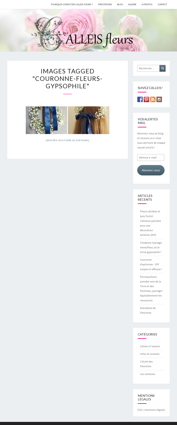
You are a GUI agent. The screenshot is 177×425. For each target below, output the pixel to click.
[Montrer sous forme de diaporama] (67, 140)
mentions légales (154, 409)
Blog (120, 4)
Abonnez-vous (151, 170)
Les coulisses (147, 374)
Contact (162, 4)
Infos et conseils (150, 354)
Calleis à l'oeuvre (150, 346)
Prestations (105, 4)
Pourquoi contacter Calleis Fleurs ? (72, 4)
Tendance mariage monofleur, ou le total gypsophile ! (151, 247)
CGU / (140, 409)
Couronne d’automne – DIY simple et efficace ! (151, 264)
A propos (147, 4)
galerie (132, 4)
